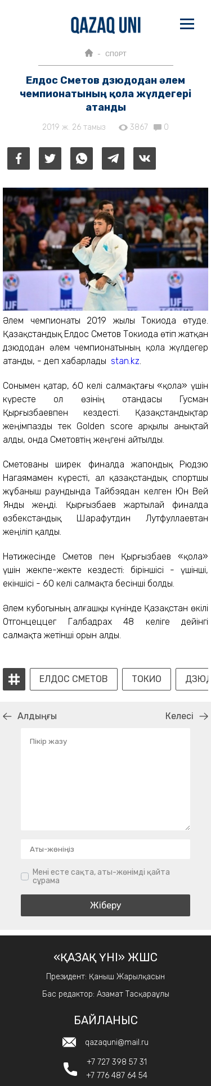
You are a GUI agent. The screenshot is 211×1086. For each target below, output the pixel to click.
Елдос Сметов (73, 679)
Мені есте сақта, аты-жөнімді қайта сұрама (101, 876)
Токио (146, 679)
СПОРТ (116, 54)
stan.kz (125, 361)
